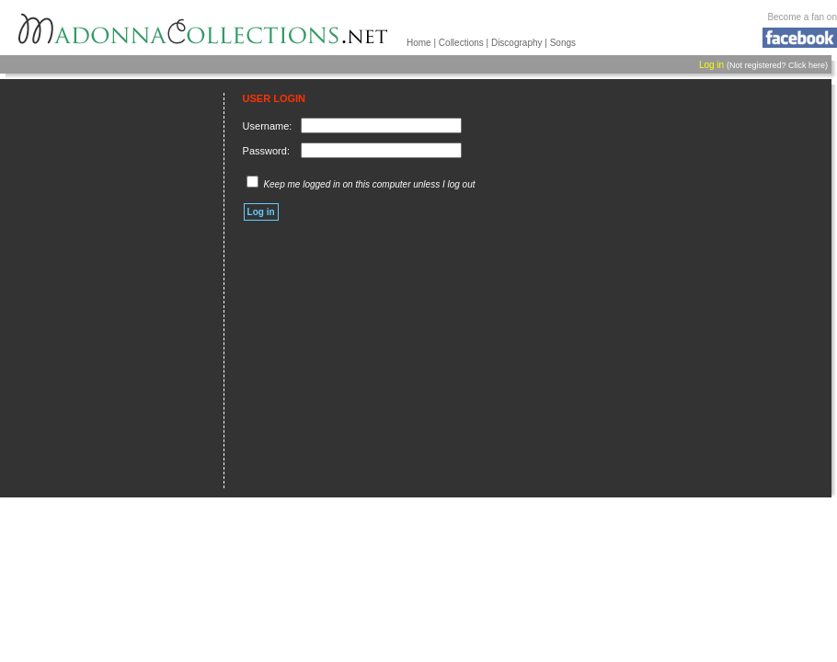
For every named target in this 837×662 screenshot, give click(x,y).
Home (419, 43)
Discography (517, 43)
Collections (461, 43)
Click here (806, 65)
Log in (711, 65)
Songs (563, 43)
